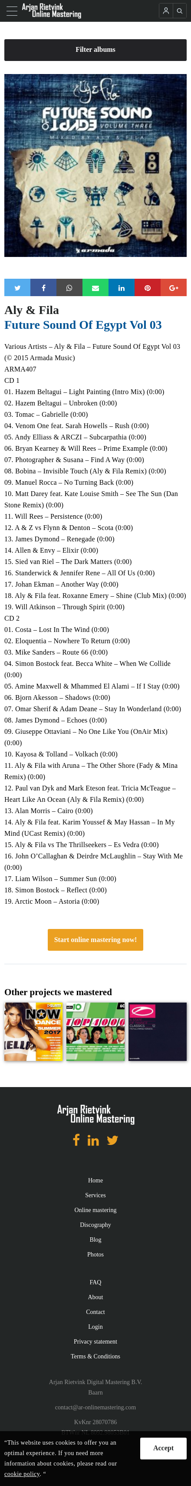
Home (95, 1180)
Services (95, 1195)
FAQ (96, 1282)
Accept (163, 1448)
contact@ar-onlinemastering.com (95, 1407)
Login (95, 1327)
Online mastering (96, 1210)
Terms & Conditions (95, 1356)
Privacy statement (95, 1341)
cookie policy (22, 1474)
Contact (95, 1312)
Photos (95, 1254)
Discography (95, 1225)
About (95, 1297)
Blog (95, 1239)
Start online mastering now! (95, 939)
